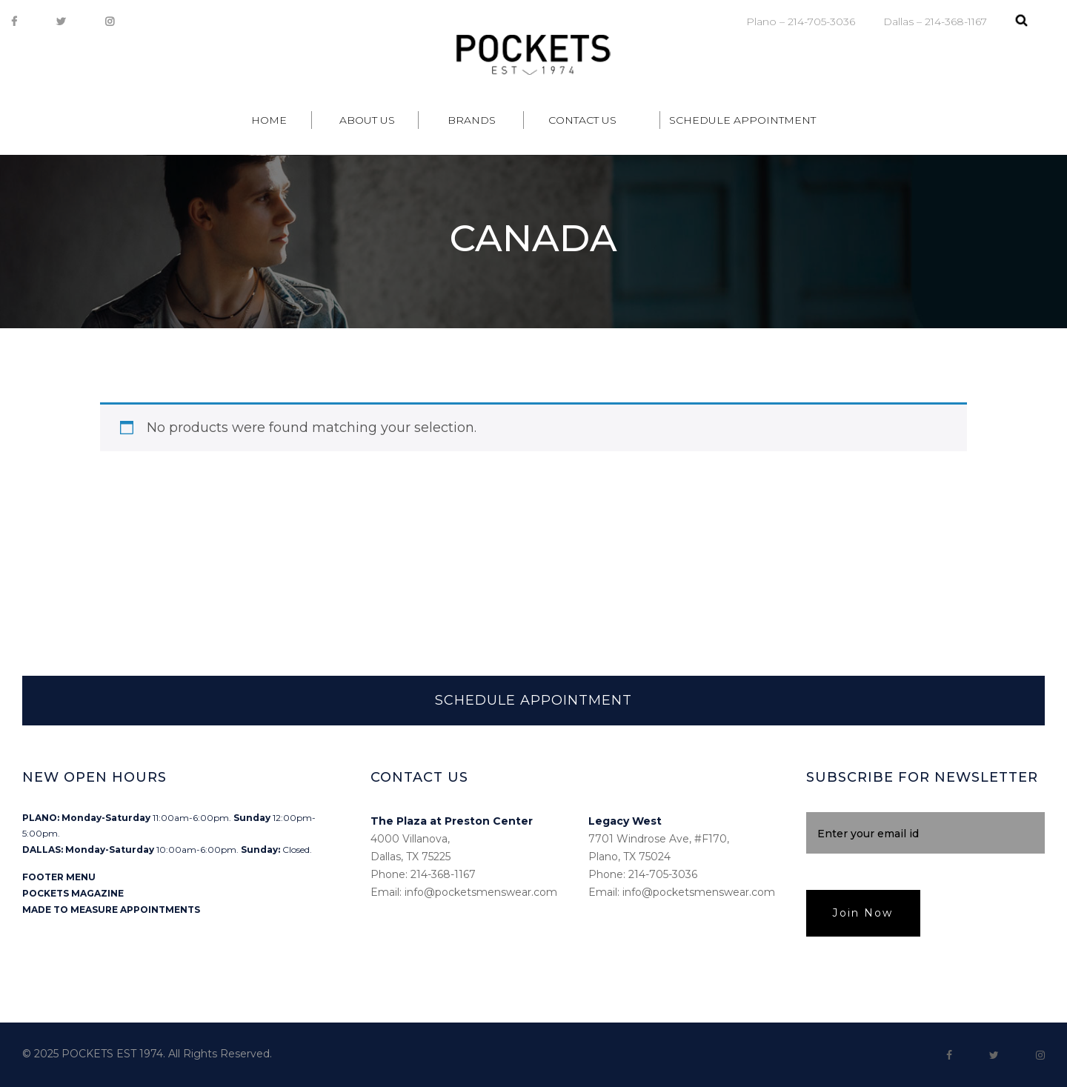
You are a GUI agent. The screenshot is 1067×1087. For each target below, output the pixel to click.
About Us (367, 120)
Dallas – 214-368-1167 (935, 21)
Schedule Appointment (742, 120)
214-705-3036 (662, 874)
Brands (472, 120)
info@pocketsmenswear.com (481, 892)
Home (269, 120)
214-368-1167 (443, 874)
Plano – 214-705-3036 (800, 21)
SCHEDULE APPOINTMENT (533, 700)
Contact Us (582, 120)
